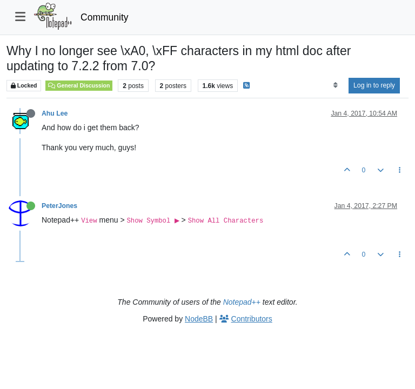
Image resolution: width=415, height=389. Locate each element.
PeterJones (59, 206)
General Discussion (79, 85)
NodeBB (199, 318)
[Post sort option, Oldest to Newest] (335, 85)
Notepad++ (241, 302)
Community (105, 17)
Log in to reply (374, 85)
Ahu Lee (55, 113)
